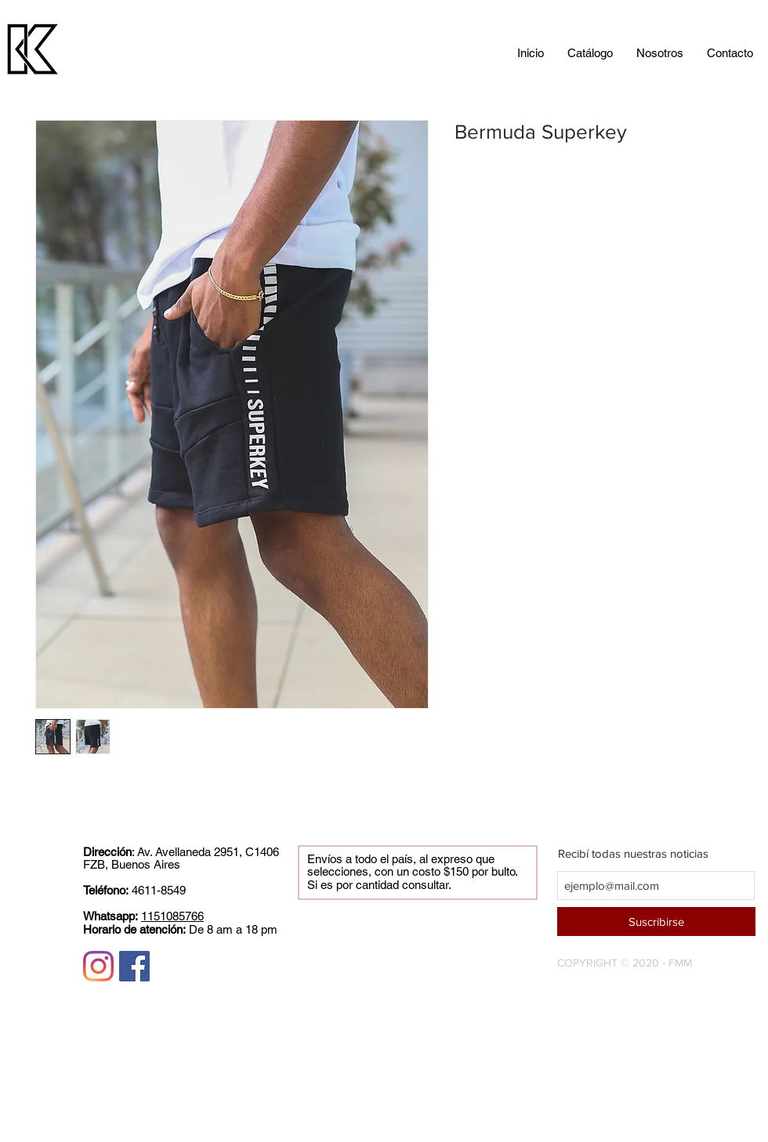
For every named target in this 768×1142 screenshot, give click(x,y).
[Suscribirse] (656, 921)
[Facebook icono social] (134, 966)
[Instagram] (98, 966)
